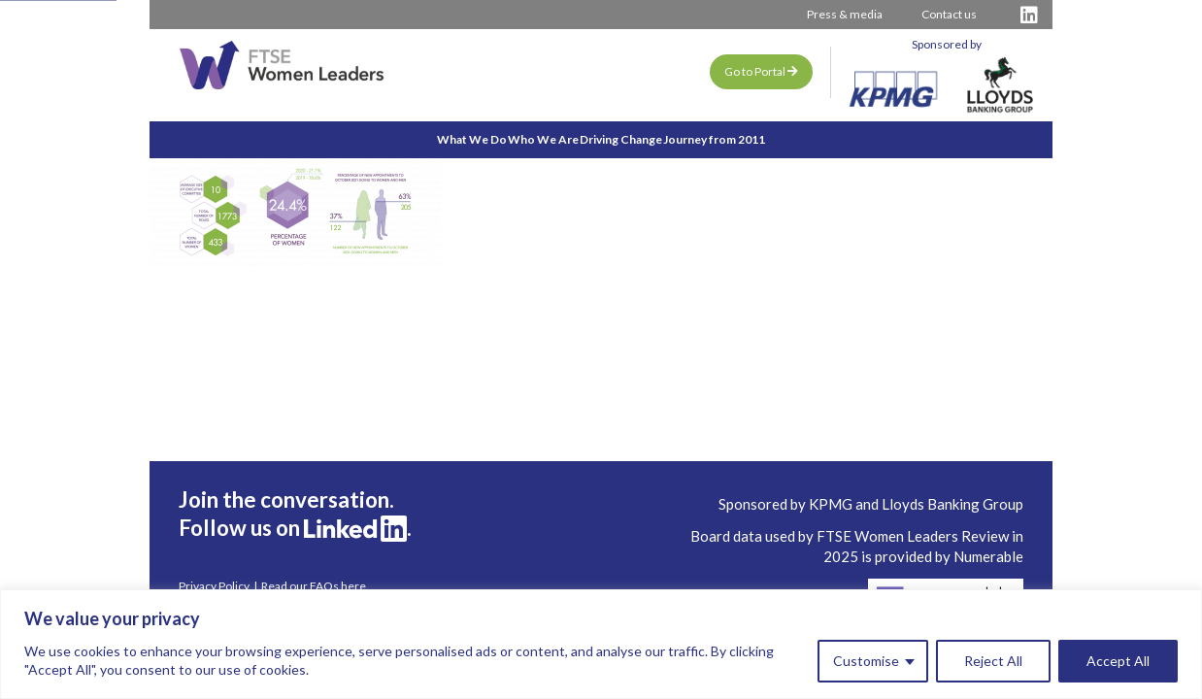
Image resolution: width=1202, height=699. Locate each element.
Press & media (845, 14)
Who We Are (521, 139)
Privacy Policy (214, 586)
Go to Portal (761, 71)
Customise (866, 660)
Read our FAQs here (313, 586)
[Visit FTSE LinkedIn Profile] (1029, 15)
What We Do (408, 139)
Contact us (949, 14)
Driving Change (642, 139)
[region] (601, 644)
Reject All (993, 660)
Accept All (1118, 660)
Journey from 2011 (778, 139)
